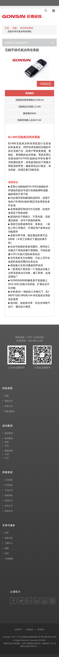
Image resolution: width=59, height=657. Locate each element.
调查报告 (9, 495)
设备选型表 (10, 411)
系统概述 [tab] (29, 93)
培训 (7, 553)
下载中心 (9, 543)
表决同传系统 (26, 28)
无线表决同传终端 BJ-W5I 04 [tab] (29, 100)
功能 (14, 28)
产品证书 (9, 490)
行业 (7, 445)
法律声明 (18, 629)
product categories (16, 42)
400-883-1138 (35, 340)
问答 (7, 533)
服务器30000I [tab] (29, 113)
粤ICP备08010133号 (49, 637)
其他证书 (9, 511)
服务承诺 (9, 538)
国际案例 (9, 451)
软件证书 (9, 506)
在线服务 (9, 558)
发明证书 (9, 500)
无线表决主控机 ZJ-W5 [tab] (29, 106)
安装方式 (9, 406)
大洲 (7, 454)
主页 (7, 28)
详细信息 (45, 83)
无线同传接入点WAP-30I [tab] (29, 120)
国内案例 (9, 438)
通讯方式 (9, 401)
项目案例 (9, 433)
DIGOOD (42, 640)
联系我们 (41, 629)
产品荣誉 (9, 485)
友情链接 (29, 629)
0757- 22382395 (35, 337)
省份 (7, 442)
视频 (7, 548)
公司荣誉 (9, 480)
